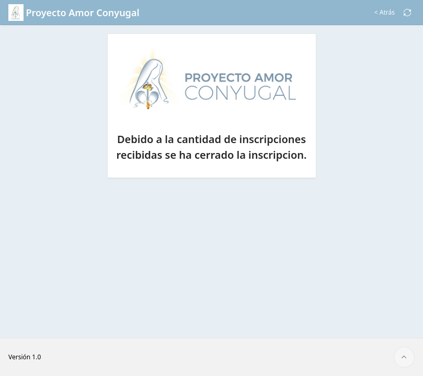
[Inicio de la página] (404, 357)
